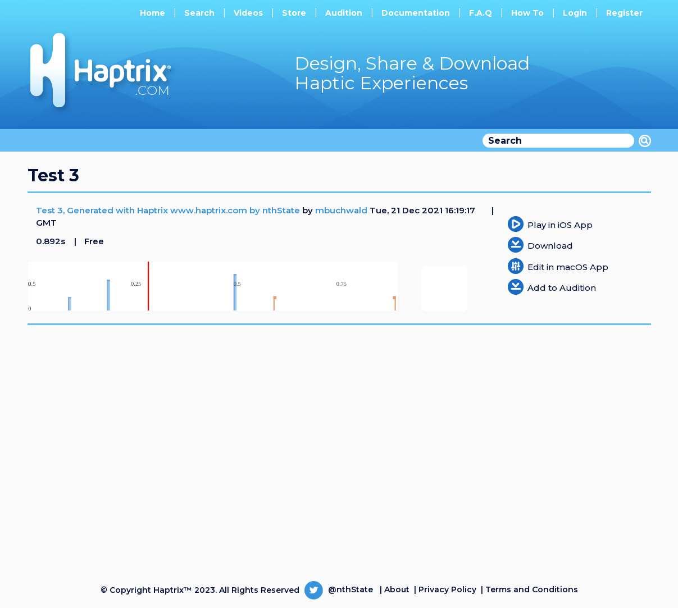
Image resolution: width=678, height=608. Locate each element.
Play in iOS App (560, 225)
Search (199, 13)
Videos (248, 13)
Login (575, 13)
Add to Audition (561, 287)
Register (624, 13)
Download (550, 245)
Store (294, 13)
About (396, 589)
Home (152, 13)
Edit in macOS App (567, 267)
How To (527, 13)
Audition (343, 13)
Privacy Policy (447, 589)
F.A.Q (480, 13)
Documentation (415, 13)
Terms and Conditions (531, 589)
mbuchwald (341, 210)
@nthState (338, 589)
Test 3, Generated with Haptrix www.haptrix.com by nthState (169, 210)
